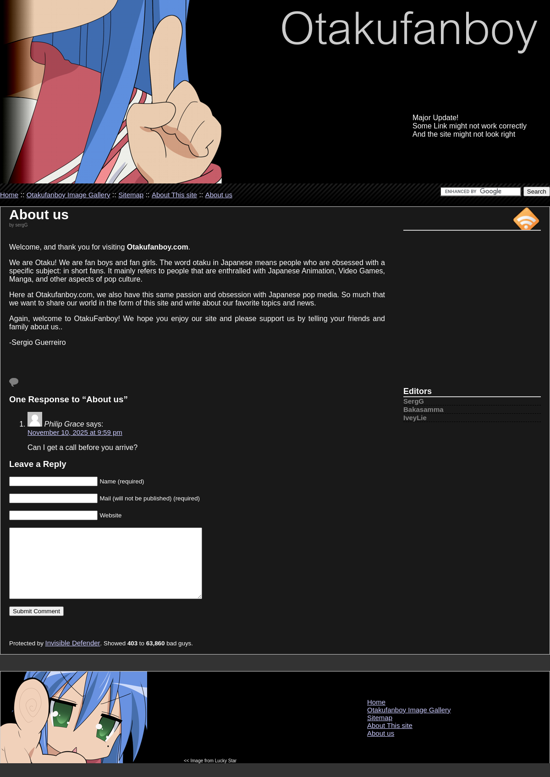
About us (218, 195)
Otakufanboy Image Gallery (68, 195)
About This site (174, 195)
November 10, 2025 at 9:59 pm (75, 432)
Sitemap (130, 195)
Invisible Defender (72, 656)
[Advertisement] (472, 312)
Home (9, 195)
